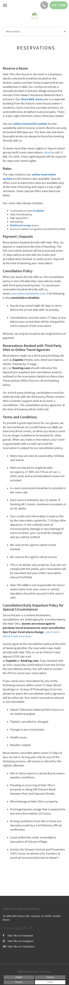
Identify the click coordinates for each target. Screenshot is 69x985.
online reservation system (30, 123)
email (47, 152)
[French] (50, 977)
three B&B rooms (32, 99)
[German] (19, 982)
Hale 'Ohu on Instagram (18, 941)
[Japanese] (50, 982)
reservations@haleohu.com (28, 293)
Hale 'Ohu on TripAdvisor (19, 946)
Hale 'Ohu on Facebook (18, 935)
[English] (19, 977)
